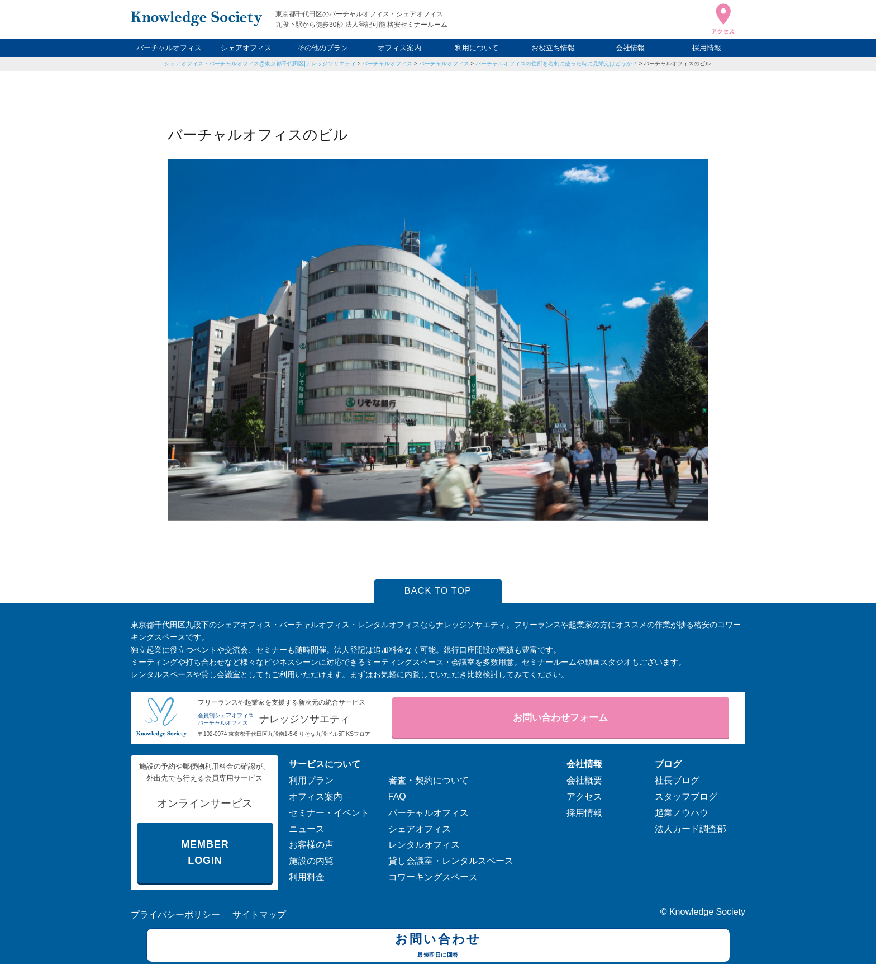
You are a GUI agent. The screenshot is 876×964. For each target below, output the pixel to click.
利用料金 (307, 877)
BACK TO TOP (438, 591)
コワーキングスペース (433, 877)
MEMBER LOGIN (204, 852)
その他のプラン (322, 48)
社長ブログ (677, 780)
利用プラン (311, 780)
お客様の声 (311, 844)
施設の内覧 (311, 861)
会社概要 (584, 780)
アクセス (584, 796)
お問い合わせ (438, 946)
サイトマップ (259, 914)
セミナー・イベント (329, 812)
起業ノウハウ (681, 812)
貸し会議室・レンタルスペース (450, 861)
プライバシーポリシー (175, 914)
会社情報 (630, 48)
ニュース (307, 829)
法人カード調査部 (690, 829)
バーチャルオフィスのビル (677, 63)
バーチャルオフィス (169, 48)
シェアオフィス (246, 48)
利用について (476, 48)
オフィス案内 (399, 48)
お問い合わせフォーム (560, 717)
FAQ (397, 796)
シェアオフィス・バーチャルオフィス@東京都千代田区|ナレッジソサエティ (260, 63)
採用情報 (706, 48)
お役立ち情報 (553, 48)
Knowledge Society (707, 911)
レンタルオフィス (424, 844)
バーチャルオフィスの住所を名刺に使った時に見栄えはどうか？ (556, 63)
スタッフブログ (686, 796)
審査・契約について (428, 780)
